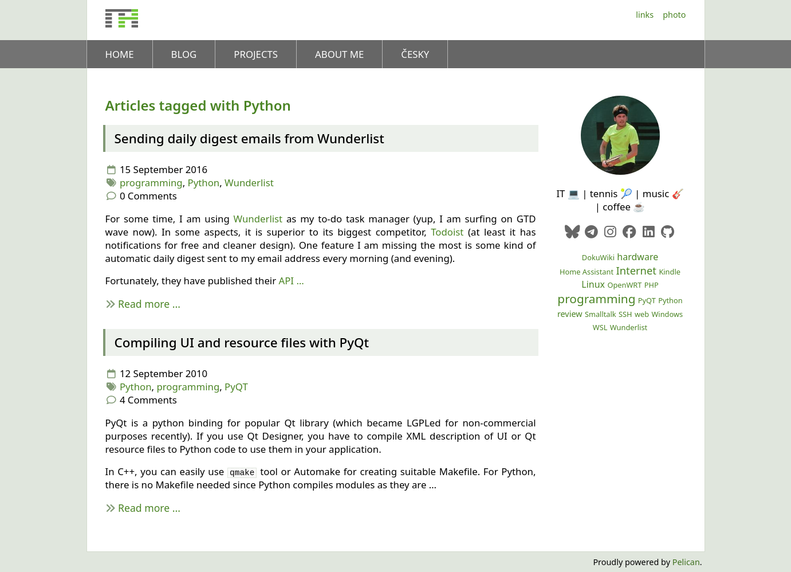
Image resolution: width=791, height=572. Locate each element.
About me (339, 54)
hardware (637, 256)
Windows (667, 314)
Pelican (686, 562)
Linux (593, 284)
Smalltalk (600, 314)
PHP (651, 285)
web (642, 314)
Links (645, 14)
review (570, 313)
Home (119, 54)
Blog (184, 54)
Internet (636, 270)
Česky (415, 54)
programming (151, 182)
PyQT (236, 386)
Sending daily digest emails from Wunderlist (249, 138)
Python (204, 182)
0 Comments (148, 195)
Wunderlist (249, 182)
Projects (256, 54)
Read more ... (149, 304)
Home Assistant (586, 272)
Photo (674, 14)
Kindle (669, 272)
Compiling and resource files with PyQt (242, 342)
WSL (600, 327)
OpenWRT (624, 285)
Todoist (447, 231)
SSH (625, 314)
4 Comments (148, 399)
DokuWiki (598, 257)
